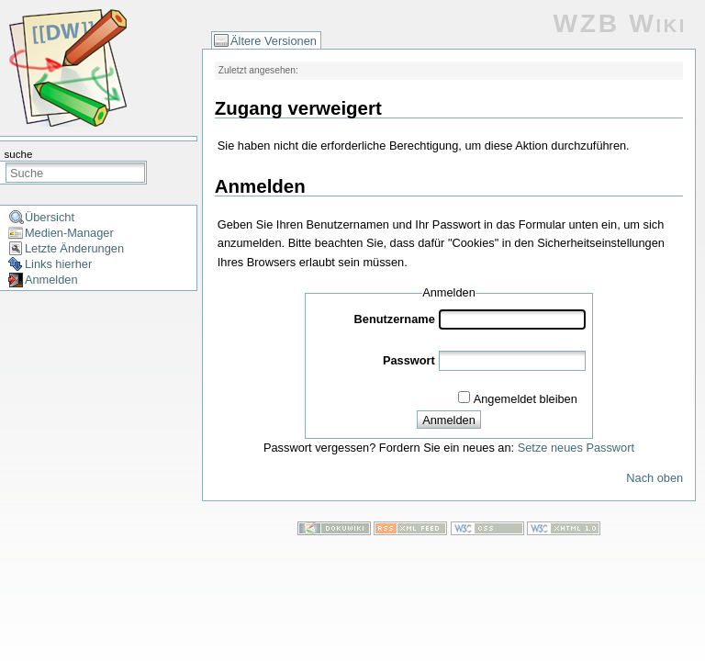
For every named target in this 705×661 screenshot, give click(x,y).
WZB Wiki (620, 23)
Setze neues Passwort (576, 447)
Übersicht (49, 217)
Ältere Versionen (273, 41)
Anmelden (51, 279)
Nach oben (654, 478)
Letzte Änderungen (74, 248)
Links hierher (58, 264)
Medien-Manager (69, 233)
